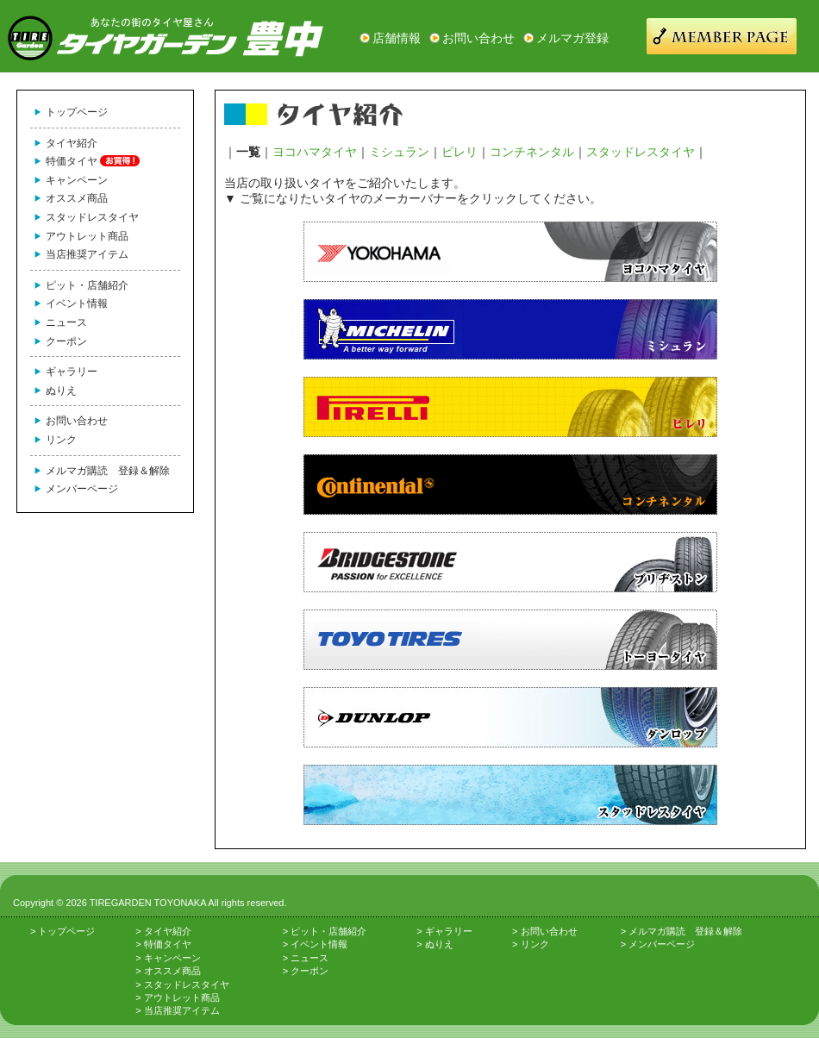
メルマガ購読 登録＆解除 (108, 471)
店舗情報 (396, 38)
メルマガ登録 (572, 38)
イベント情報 (77, 303)
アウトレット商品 (87, 236)
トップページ (77, 112)
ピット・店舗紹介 (87, 285)
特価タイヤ (71, 161)
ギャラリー (71, 372)
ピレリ (459, 152)
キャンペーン (77, 180)
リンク (61, 440)
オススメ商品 (77, 198)
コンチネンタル (532, 152)
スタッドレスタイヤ (92, 217)
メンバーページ (82, 489)
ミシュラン (399, 152)
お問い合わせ (478, 38)
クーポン (66, 341)
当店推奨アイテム (87, 254)
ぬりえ (61, 391)
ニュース (66, 322)
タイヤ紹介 (71, 143)
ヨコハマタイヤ (314, 152)
